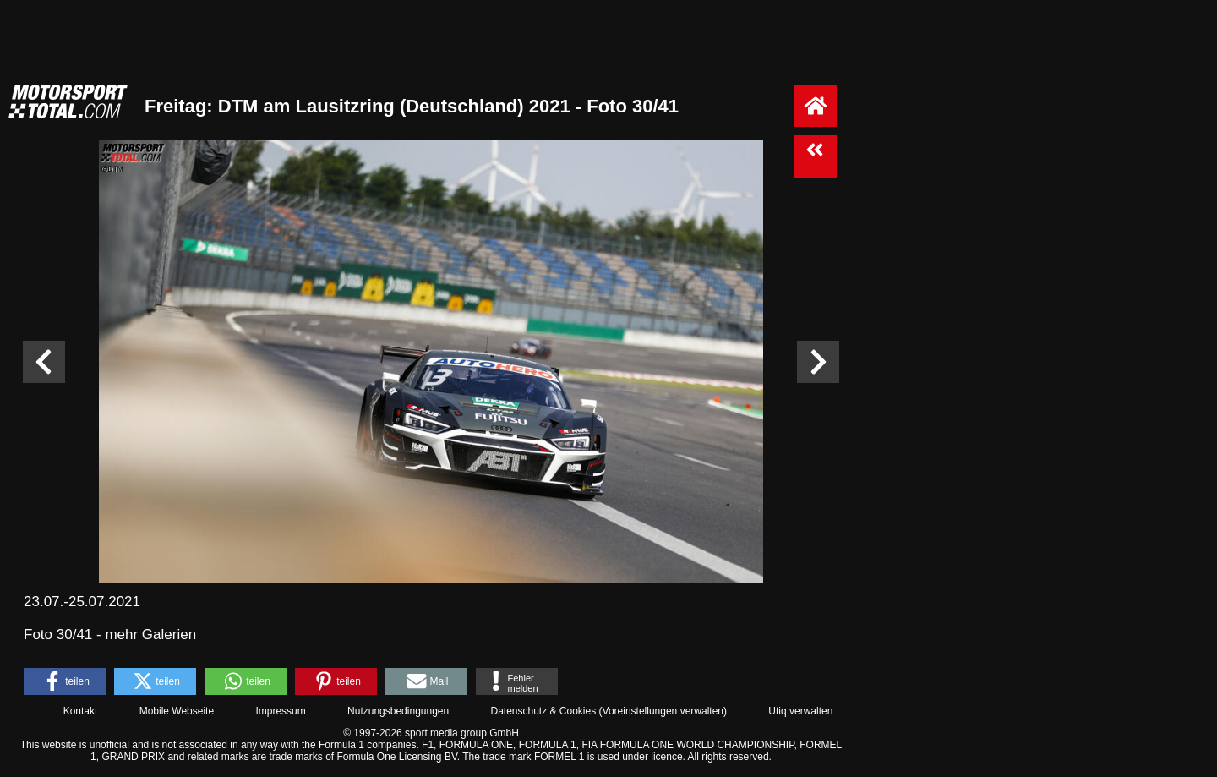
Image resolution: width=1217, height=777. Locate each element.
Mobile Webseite (177, 711)
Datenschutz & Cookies (543, 711)
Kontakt (80, 711)
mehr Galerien (150, 635)
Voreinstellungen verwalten (663, 711)
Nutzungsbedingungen (398, 711)
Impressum (280, 711)
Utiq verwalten (800, 711)
